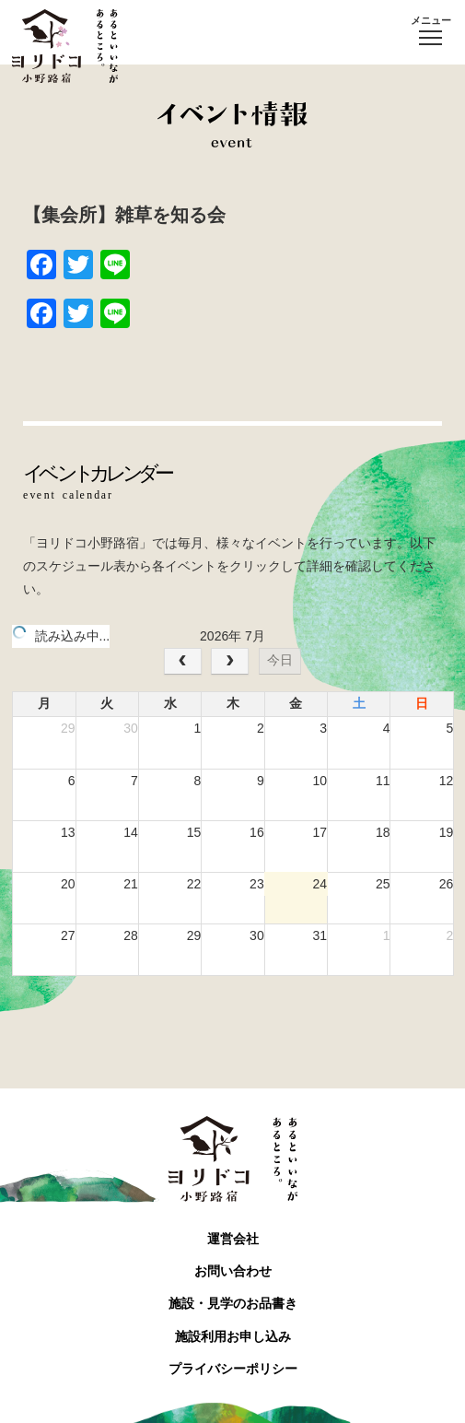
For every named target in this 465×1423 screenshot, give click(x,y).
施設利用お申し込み (233, 1336)
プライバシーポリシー (233, 1368)
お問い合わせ (233, 1270)
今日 (280, 660)
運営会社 (233, 1238)
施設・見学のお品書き (233, 1303)
